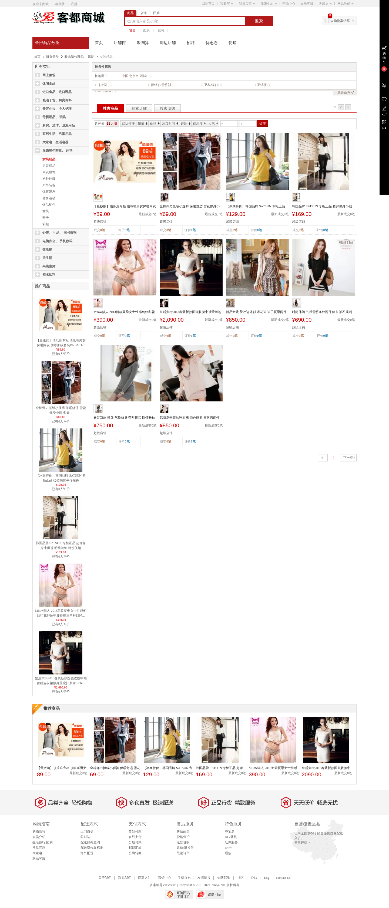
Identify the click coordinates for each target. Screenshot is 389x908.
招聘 (191, 43)
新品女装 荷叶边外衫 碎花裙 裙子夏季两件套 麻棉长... (256, 312)
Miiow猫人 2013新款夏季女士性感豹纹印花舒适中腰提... (124, 312)
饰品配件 (48, 205)
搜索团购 (167, 109)
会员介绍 (38, 837)
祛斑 (161, 30)
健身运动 (48, 198)
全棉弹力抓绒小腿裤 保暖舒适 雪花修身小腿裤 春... (190, 206)
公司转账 (135, 853)
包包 (132, 30)
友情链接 (203, 878)
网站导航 (345, 4)
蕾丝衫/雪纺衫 (161, 85)
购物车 (384, 58)
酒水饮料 (48, 275)
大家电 (37, 853)
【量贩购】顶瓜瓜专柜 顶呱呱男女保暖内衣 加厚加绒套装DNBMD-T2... (61, 345)
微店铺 (47, 249)
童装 (45, 211)
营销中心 (164, 878)
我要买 (226, 4)
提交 (262, 123)
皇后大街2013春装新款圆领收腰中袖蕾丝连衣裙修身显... (190, 312)
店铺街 (120, 43)
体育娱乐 (48, 192)
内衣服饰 (48, 172)
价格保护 (183, 837)
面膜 (146, 30)
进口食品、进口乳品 (57, 92)
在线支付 (135, 837)
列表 (100, 123)
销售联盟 (223, 878)
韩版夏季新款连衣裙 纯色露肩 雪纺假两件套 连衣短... (190, 418)
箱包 (45, 224)
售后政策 (183, 831)
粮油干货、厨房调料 (57, 100)
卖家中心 (269, 4)
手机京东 (184, 878)
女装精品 (48, 159)
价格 (155, 123)
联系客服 (38, 858)
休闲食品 (48, 83)
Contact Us (283, 878)
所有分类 (52, 57)
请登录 (60, 4)
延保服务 (231, 842)
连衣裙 (102, 85)
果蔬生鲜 (48, 266)
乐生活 (47, 258)
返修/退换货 (185, 848)
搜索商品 (110, 109)
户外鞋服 (48, 179)
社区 (240, 878)
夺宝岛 (229, 831)
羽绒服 (262, 85)
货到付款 (135, 831)
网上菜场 (48, 75)
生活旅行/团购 (42, 842)
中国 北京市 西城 (137, 76)
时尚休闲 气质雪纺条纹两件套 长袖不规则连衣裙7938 (322, 312)
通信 (228, 853)
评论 (185, 123)
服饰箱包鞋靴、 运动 (79, 57)
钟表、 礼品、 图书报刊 (59, 233)
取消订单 (183, 853)
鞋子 (45, 217)
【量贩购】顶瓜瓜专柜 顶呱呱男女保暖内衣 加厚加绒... (124, 206)
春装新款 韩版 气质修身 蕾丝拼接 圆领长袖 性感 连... (124, 418)
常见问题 (38, 848)
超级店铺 (99, 222)
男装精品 (48, 166)
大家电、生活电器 (55, 142)
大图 (112, 123)
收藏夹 (325, 4)
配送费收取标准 (92, 848)
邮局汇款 (135, 848)
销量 (142, 123)
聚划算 (143, 43)
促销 (233, 43)
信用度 (199, 123)
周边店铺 (168, 43)
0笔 (127, 230)
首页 (99, 43)
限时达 (85, 837)
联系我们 (124, 878)
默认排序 (128, 123)
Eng (266, 878)
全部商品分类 (47, 43)
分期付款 (135, 842)
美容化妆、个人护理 (57, 109)
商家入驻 (144, 878)
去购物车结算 (340, 21)
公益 (254, 878)
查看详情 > (302, 842)
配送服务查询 (90, 842)
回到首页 (208, 3)
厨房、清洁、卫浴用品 (58, 125)
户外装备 (48, 185)
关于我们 (104, 878)
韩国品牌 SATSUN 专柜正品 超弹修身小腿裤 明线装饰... (322, 206)
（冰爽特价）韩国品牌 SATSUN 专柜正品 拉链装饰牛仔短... (255, 206)
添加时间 (170, 123)
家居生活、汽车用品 (57, 134)
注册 (74, 4)
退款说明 (183, 842)
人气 (213, 123)
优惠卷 (212, 43)
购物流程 (38, 831)
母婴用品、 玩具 (54, 117)
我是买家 (247, 4)
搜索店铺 (139, 109)
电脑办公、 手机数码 (57, 241)
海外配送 (87, 853)
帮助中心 (288, 4)
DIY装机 (231, 837)
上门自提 (87, 831)
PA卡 (228, 848)
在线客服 (306, 4)
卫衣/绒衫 (211, 85)
